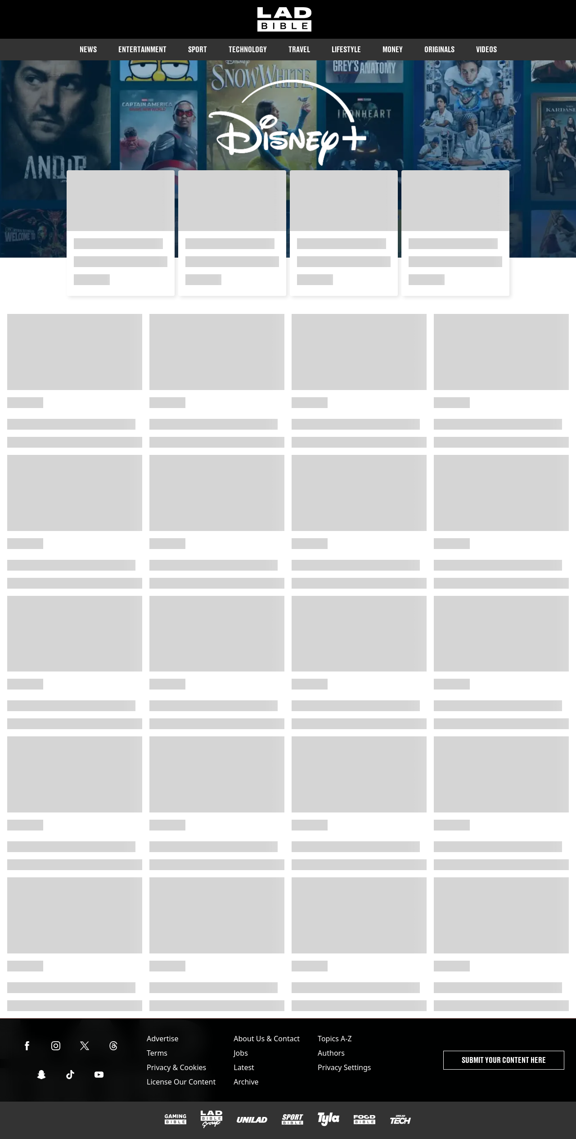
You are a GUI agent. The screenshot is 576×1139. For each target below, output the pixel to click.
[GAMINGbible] (175, 1119)
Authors (331, 1053)
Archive (246, 1082)
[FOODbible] (364, 1119)
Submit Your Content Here (504, 1060)
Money (392, 49)
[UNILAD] (252, 1120)
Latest (244, 1067)
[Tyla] (328, 1119)
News (88, 49)
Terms (157, 1053)
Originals (439, 49)
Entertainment (142, 49)
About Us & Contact (267, 1039)
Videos (486, 49)
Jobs (241, 1053)
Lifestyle (346, 49)
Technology (248, 49)
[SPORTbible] (292, 1119)
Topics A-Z (334, 1039)
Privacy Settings (344, 1067)
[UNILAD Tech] (400, 1119)
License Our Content (181, 1082)
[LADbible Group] (211, 1120)
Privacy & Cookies (176, 1067)
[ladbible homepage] (284, 19)
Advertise (162, 1039)
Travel (299, 49)
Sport (197, 49)
